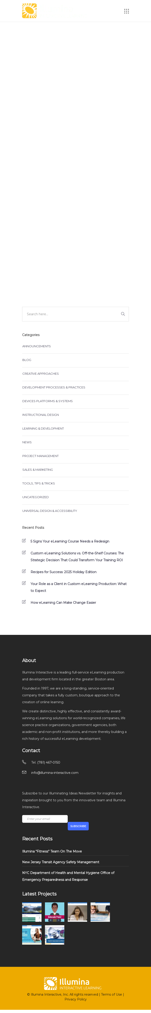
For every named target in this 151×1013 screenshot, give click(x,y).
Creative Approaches (40, 373)
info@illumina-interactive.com (54, 773)
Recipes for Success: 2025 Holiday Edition (63, 572)
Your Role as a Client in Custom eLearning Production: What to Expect (79, 587)
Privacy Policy (76, 999)
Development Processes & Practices (53, 387)
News (27, 442)
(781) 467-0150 (48, 762)
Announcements (36, 346)
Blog (26, 360)
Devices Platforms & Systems (47, 401)
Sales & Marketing (37, 469)
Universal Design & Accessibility (49, 511)
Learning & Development (43, 428)
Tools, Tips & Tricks (38, 483)
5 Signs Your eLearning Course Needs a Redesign (70, 541)
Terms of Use (111, 994)
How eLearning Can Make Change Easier (63, 603)
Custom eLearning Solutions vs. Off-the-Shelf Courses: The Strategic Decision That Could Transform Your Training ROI (77, 556)
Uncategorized (35, 497)
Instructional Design (40, 415)
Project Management (40, 456)
